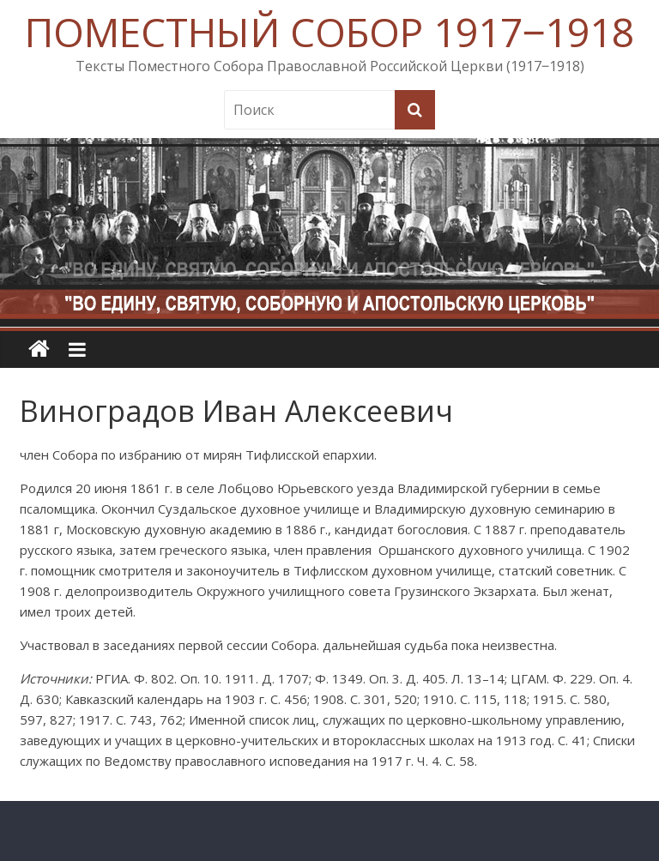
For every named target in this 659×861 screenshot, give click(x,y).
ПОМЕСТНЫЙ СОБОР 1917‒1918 (329, 31)
